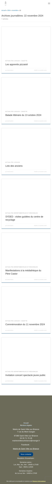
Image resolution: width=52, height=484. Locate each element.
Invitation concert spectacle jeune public (25, 375)
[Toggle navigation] (49, 3)
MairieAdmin (10, 70)
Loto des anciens (14, 166)
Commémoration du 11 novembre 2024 (25, 324)
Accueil (3, 10)
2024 (8, 10)
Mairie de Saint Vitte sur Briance (26, 449)
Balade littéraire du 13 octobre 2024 (23, 115)
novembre (15, 10)
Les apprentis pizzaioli (16, 64)
